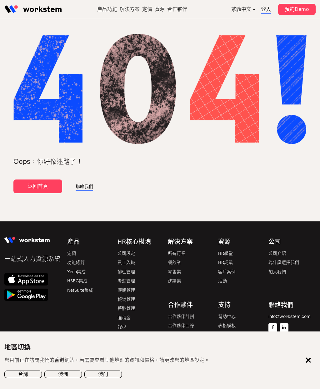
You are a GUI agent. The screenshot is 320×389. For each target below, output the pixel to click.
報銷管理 (126, 299)
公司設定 (126, 253)
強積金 (124, 318)
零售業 (174, 272)
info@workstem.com (289, 317)
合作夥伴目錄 (181, 326)
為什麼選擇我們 (283, 262)
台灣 (23, 374)
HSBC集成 (77, 281)
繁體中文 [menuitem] (241, 9)
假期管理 (126, 290)
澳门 (103, 374)
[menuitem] (243, 9)
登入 (266, 9)
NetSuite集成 (80, 290)
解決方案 (130, 9)
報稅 (122, 327)
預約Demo (297, 9)
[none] (243, 9)
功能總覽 (76, 262)
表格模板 (227, 326)
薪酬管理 (126, 308)
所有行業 (176, 253)
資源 (160, 9)
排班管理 (126, 272)
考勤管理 (126, 281)
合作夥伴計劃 (181, 317)
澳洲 (63, 374)
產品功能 (107, 9)
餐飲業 (174, 262)
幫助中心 (227, 317)
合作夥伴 (177, 9)
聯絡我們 (84, 186)
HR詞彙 (225, 262)
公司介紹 (277, 253)
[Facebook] (272, 327)
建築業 (174, 281)
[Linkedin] (284, 327)
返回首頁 (38, 186)
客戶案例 (227, 272)
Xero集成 (76, 272)
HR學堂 (225, 253)
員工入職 (126, 262)
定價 (147, 9)
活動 (222, 281)
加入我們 (277, 272)
